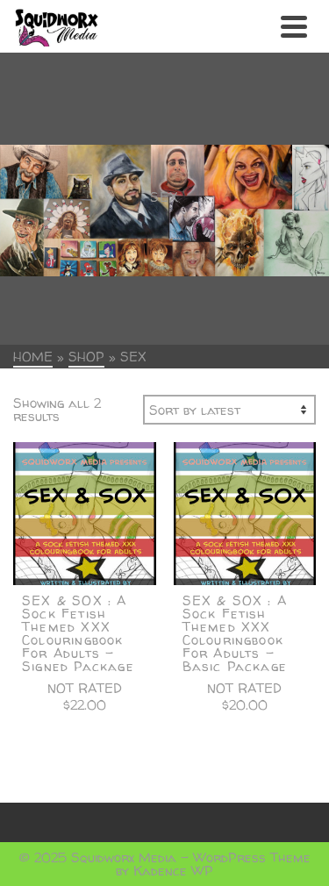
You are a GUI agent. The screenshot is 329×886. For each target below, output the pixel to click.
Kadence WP (173, 870)
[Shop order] (229, 410)
